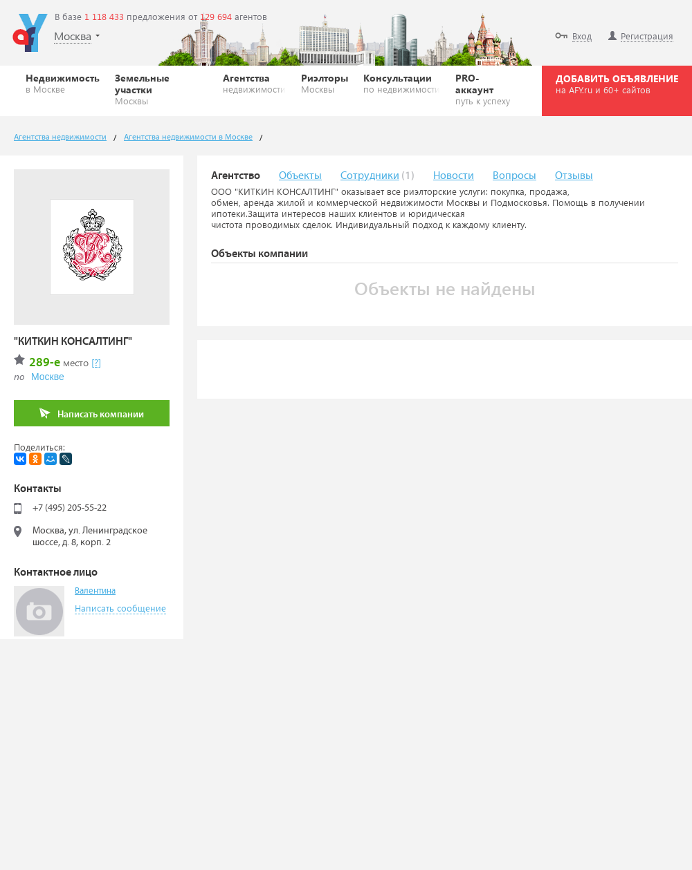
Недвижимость (63, 83)
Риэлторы (324, 83)
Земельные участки (161, 88)
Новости (453, 176)
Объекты (300, 176)
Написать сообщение (120, 608)
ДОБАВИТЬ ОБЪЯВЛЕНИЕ (617, 83)
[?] (96, 362)
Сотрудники (369, 176)
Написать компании (91, 413)
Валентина (95, 591)
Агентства (254, 83)
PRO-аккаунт (485, 88)
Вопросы (514, 176)
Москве (47, 376)
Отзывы (574, 176)
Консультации (401, 83)
